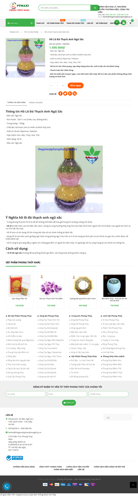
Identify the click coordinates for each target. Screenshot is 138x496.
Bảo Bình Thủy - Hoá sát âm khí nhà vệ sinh (114, 299)
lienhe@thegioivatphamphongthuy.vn (24, 432)
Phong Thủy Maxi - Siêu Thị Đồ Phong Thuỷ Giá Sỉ (79, 479)
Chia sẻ (52, 94)
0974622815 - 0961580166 (20, 428)
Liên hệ (81, 469)
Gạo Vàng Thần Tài (19, 298)
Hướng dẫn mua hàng (24, 467)
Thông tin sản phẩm (16, 102)
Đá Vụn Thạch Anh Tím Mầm (51, 298)
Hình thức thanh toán (50, 467)
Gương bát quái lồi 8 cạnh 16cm (83, 298)
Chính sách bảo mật (63, 469)
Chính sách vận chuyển (77, 467)
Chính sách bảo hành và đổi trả (109, 467)
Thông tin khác (36, 102)
